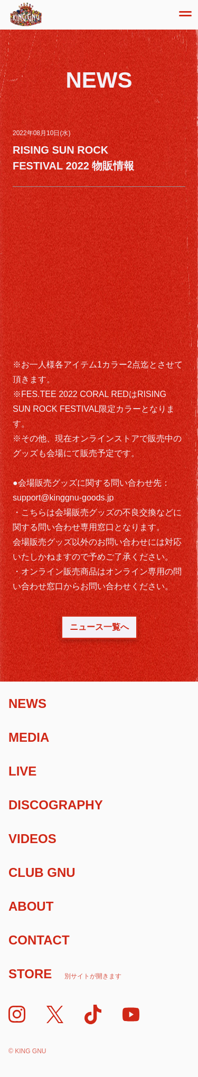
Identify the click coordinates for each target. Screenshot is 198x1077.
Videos (32, 839)
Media (28, 737)
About (30, 906)
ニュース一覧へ (99, 626)
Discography (55, 805)
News (27, 703)
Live (22, 771)
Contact (39, 940)
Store (64, 974)
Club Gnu (42, 872)
